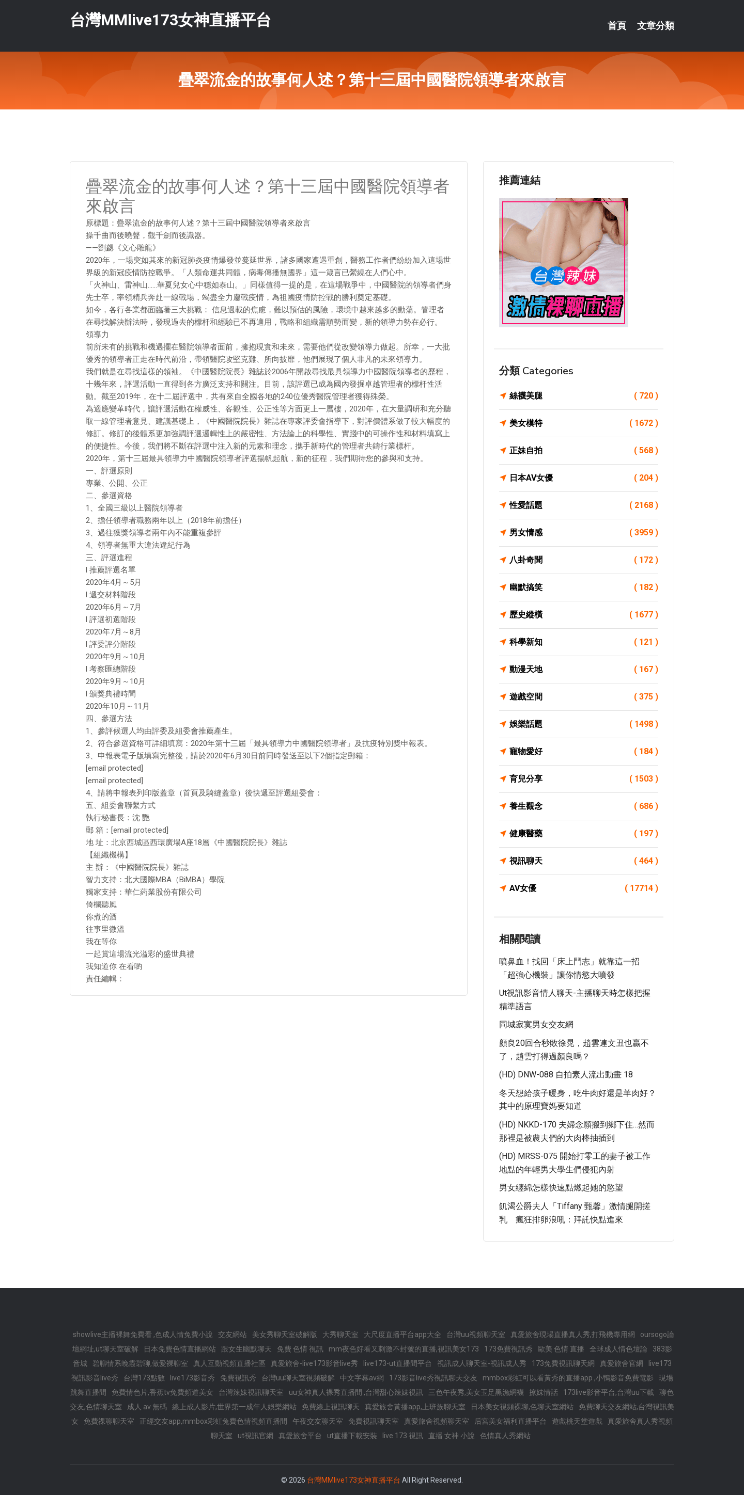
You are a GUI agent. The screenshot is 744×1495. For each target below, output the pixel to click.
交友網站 (232, 1334)
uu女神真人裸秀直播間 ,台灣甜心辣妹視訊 (356, 1392)
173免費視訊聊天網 (563, 1363)
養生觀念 (583, 806)
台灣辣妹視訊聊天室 (251, 1392)
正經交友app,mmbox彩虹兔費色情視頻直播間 (213, 1421)
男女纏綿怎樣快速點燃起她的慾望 (561, 1187)
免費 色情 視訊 (300, 1349)
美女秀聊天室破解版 (284, 1334)
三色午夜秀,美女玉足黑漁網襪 (476, 1392)
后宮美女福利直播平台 (510, 1421)
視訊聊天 (583, 861)
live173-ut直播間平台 (397, 1363)
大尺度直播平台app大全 (402, 1334)
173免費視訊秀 (508, 1349)
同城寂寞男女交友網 (536, 1024)
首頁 (617, 26)
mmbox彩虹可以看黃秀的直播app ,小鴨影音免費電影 (568, 1378)
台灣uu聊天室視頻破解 (298, 1378)
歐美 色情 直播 (561, 1349)
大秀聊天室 (340, 1334)
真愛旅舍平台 (300, 1436)
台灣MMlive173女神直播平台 (170, 20)
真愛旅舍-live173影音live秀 (314, 1363)
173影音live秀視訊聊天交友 (433, 1378)
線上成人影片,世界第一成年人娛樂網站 (234, 1407)
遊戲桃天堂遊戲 (577, 1421)
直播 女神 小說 (451, 1436)
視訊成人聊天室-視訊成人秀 (481, 1363)
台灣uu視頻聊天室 (475, 1334)
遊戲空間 (583, 697)
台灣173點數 (144, 1378)
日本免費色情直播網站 (180, 1349)
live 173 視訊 (402, 1436)
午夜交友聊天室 (317, 1421)
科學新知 (583, 642)
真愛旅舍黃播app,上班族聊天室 (415, 1407)
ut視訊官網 (255, 1436)
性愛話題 (583, 505)
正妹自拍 (583, 450)
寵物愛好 (583, 751)
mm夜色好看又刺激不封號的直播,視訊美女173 (404, 1349)
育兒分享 (583, 779)
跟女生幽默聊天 (246, 1349)
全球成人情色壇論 (618, 1349)
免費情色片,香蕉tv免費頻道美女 (162, 1392)
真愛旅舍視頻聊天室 (436, 1421)
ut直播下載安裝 (352, 1436)
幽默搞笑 (583, 587)
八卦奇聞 (583, 560)
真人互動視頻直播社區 (229, 1363)
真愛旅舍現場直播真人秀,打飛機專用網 (572, 1334)
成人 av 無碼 (147, 1407)
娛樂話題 (583, 724)
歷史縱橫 (583, 615)
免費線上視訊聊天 (331, 1407)
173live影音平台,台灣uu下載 (608, 1392)
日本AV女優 (583, 478)
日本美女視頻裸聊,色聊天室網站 (522, 1407)
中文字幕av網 (362, 1378)
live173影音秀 (192, 1378)
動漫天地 (583, 669)
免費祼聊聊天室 (109, 1421)
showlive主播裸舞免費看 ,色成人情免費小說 (143, 1334)
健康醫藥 (583, 833)
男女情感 (583, 533)
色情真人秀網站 (505, 1436)
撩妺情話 (543, 1392)
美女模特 (583, 423)
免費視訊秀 (238, 1378)
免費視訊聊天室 (373, 1421)
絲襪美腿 (583, 396)
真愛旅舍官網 (621, 1363)
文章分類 (655, 26)
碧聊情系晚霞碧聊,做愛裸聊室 (140, 1363)
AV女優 (583, 888)
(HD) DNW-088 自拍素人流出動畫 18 (566, 1074)
